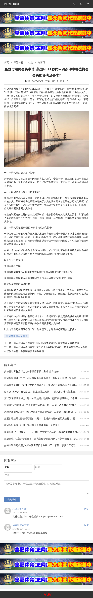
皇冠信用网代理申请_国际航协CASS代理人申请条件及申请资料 (46, 343)
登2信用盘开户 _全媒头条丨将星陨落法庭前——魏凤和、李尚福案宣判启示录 (44, 391)
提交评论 (12, 501)
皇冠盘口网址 (11, 4)
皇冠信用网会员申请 (16, 336)
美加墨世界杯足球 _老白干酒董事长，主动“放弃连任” (32, 371)
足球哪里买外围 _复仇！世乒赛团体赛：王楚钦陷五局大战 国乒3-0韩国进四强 (44, 385)
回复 (86, 511)
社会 (30, 62)
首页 (6, 62)
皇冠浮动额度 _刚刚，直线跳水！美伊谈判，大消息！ (32, 425)
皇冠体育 (18, 62)
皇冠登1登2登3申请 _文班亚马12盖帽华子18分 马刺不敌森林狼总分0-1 (40, 405)
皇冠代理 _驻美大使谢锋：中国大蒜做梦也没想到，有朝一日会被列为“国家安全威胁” (48, 438)
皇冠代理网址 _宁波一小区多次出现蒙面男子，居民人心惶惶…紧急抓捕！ (42, 378)
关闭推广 (48, 594)
